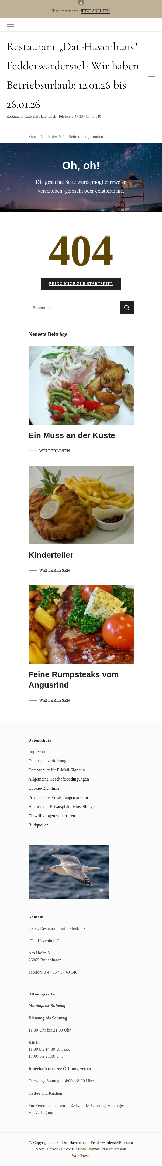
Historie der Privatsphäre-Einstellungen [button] (63, 806)
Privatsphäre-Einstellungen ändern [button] (58, 797)
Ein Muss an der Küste (72, 435)
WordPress (80, 1156)
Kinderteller (51, 554)
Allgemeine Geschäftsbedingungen (59, 779)
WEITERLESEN (54, 451)
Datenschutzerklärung (47, 760)
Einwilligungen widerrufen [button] (52, 816)
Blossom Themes (85, 1149)
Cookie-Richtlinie (44, 788)
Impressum (38, 751)
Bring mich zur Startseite (81, 284)
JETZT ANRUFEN (95, 11)
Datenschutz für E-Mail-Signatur (57, 770)
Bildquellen (39, 825)
